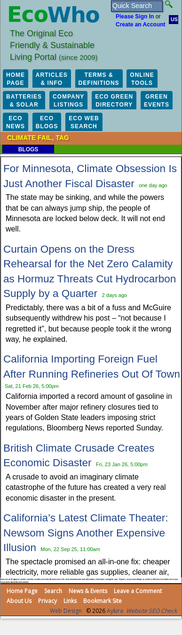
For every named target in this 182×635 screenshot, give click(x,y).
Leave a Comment (138, 591)
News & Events (88, 591)
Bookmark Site (102, 601)
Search (53, 591)
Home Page (22, 591)
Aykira (115, 611)
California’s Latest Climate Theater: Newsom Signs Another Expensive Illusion (85, 532)
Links (70, 601)
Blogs (28, 149)
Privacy (47, 601)
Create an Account (141, 24)
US (174, 19)
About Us (19, 601)
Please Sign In (135, 16)
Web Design (66, 611)
